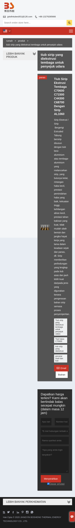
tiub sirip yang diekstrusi (59, 348)
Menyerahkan (51, 478)
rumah (9, 41)
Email (61, 367)
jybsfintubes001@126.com (19, 16)
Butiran (61, 374)
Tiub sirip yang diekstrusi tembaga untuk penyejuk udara (59, 327)
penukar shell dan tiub (59, 358)
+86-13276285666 (47, 16)
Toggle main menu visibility (71, 30)
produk (21, 41)
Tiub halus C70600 (59, 340)
